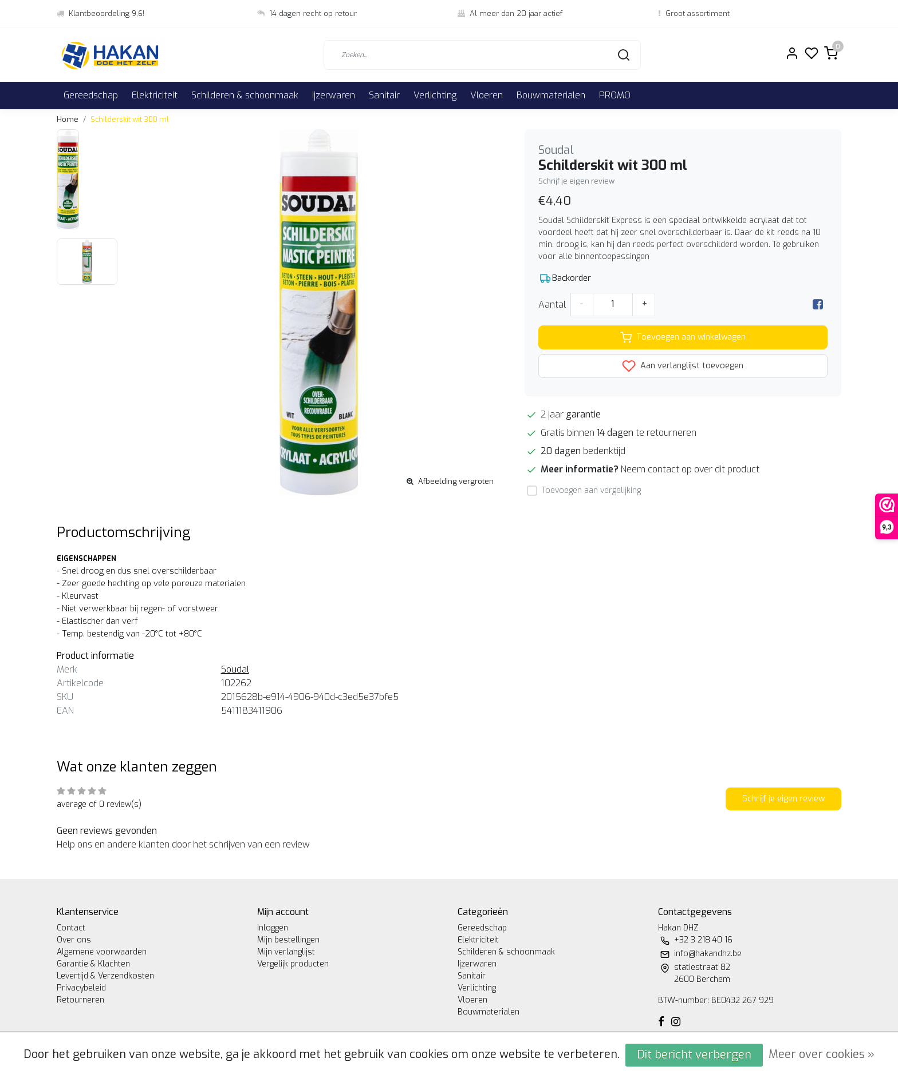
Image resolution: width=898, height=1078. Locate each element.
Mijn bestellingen (288, 939)
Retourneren (80, 1000)
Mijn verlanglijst (286, 951)
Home (67, 119)
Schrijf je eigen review (576, 181)
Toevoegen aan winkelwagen (683, 337)
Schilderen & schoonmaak (244, 95)
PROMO (615, 95)
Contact (71, 927)
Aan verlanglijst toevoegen (682, 366)
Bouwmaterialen (551, 95)
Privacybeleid (81, 987)
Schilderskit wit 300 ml (129, 119)
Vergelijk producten (293, 963)
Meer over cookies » (822, 1054)
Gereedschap (91, 95)
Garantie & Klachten (93, 963)
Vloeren (486, 95)
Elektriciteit (155, 95)
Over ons (74, 939)
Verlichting (434, 95)
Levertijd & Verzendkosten (105, 975)
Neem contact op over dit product (690, 469)
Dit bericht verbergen (694, 1055)
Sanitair (384, 95)
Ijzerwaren (333, 95)
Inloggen (272, 927)
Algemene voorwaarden (102, 951)
